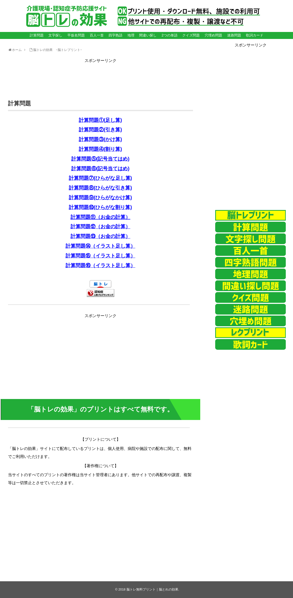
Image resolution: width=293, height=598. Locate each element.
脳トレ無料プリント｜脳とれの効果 (152, 589)
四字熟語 (115, 35)
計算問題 (37, 35)
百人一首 (97, 35)
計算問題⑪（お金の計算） (100, 217)
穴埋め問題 (213, 35)
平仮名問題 (76, 35)
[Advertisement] (100, 75)
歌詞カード (254, 35)
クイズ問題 (191, 35)
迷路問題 (234, 35)
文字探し (55, 35)
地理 (130, 35)
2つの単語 (170, 35)
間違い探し (148, 35)
